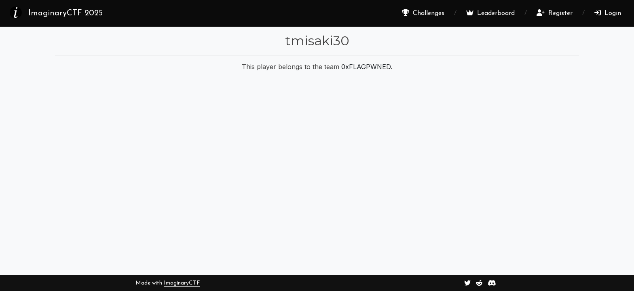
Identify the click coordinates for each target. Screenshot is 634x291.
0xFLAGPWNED (366, 67)
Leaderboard (490, 13)
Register (555, 13)
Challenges (423, 13)
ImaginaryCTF (182, 283)
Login (607, 13)
